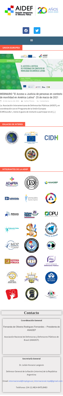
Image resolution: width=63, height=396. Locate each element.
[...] (54, 111)
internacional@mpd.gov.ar (21, 381)
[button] (31, 40)
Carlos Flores (29, 101)
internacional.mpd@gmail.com (48, 381)
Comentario (44, 101)
